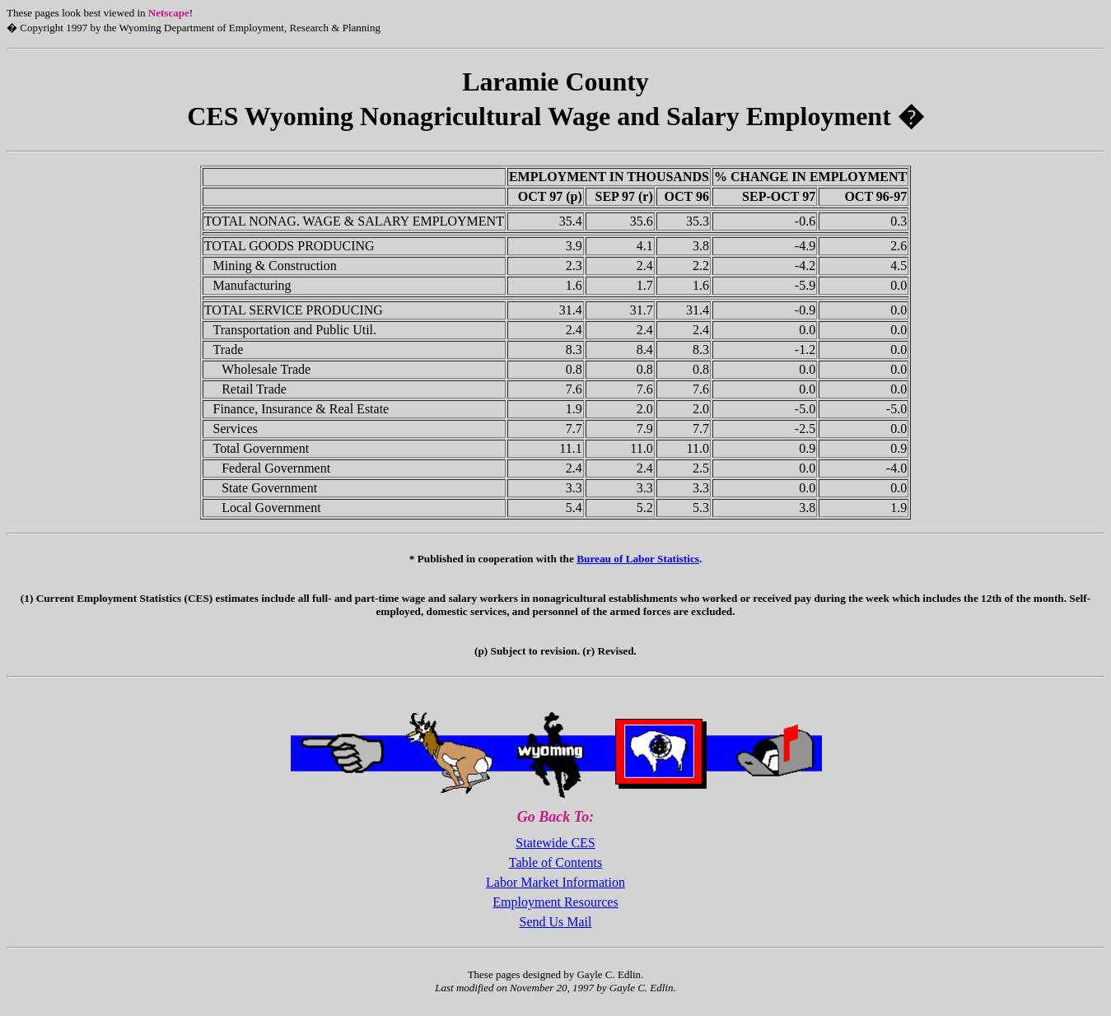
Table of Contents (556, 862)
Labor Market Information (555, 882)
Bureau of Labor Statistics (638, 558)
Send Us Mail (556, 922)
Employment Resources (555, 902)
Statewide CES (555, 843)
